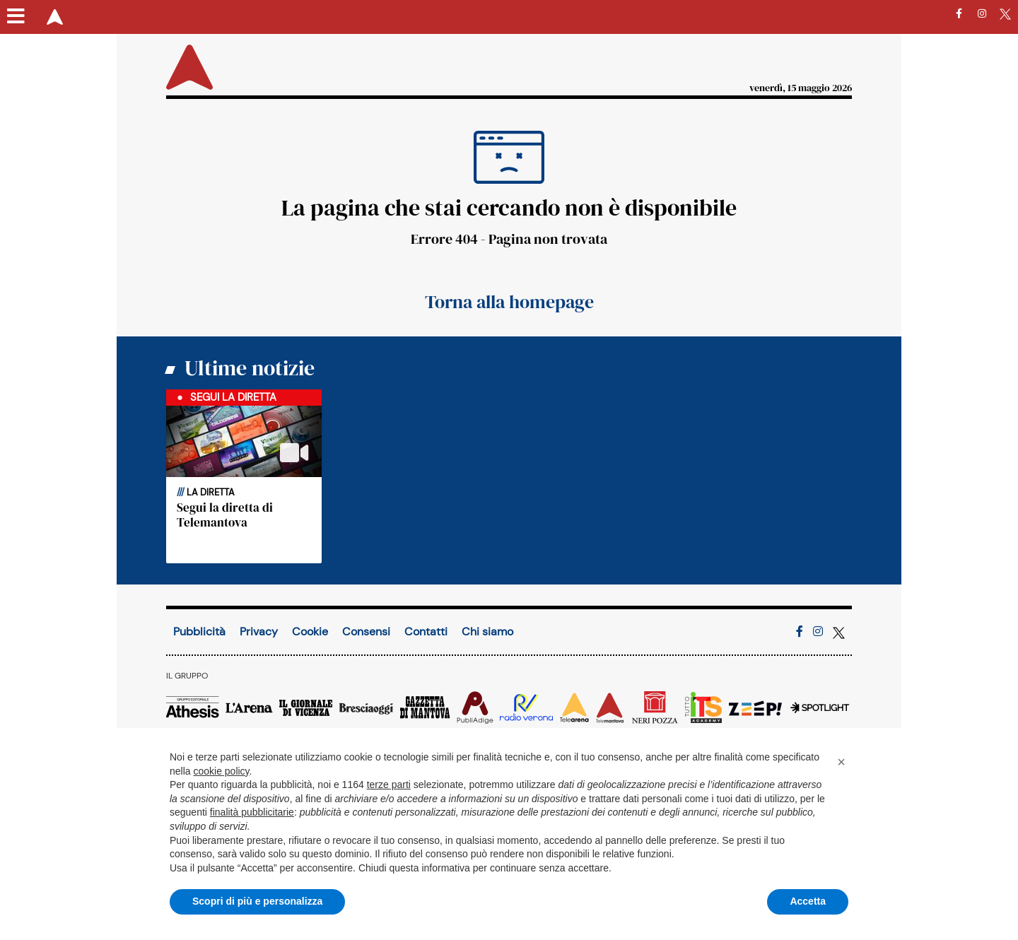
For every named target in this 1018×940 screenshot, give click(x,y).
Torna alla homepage (509, 302)
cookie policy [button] (221, 771)
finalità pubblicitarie (252, 812)
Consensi (366, 631)
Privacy (259, 631)
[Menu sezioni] (16, 17)
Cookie (310, 631)
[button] (841, 762)
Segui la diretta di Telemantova (225, 514)
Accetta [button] (808, 901)
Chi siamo (487, 631)
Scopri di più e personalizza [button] (257, 901)
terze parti (389, 784)
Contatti (425, 631)
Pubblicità (199, 631)
